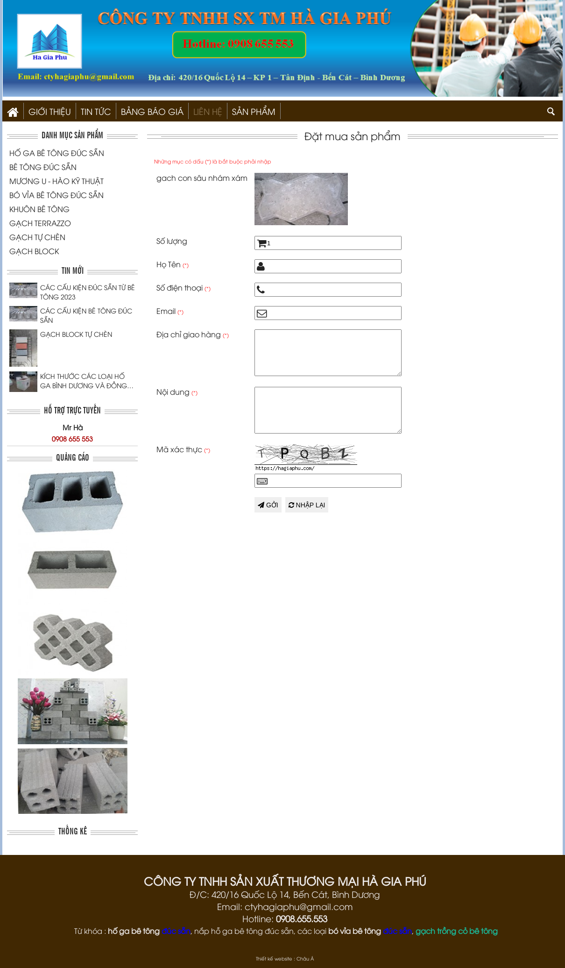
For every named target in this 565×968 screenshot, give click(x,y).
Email (170, 311)
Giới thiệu (49, 111)
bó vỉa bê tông (354, 930)
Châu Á (305, 958)
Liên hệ (207, 111)
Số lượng (171, 240)
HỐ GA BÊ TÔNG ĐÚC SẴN (56, 153)
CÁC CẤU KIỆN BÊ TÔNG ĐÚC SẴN (86, 315)
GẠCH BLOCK (34, 251)
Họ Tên (172, 264)
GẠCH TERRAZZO (40, 223)
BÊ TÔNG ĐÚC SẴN (43, 167)
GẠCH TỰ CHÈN (37, 237)
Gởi (268, 505)
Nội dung (177, 391)
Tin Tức (96, 111)
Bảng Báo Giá (152, 111)
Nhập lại (307, 505)
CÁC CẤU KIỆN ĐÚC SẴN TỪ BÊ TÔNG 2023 (87, 292)
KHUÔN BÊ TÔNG (39, 209)
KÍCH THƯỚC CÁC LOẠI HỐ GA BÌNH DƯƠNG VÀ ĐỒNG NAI (83, 380)
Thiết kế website (274, 958)
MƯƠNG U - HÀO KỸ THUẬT (56, 181)
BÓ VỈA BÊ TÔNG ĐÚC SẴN (56, 195)
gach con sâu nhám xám (201, 177)
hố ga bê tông (134, 930)
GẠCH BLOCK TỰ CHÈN (76, 333)
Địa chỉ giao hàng (192, 334)
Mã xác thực (183, 449)
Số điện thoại (183, 287)
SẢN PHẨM (253, 111)
